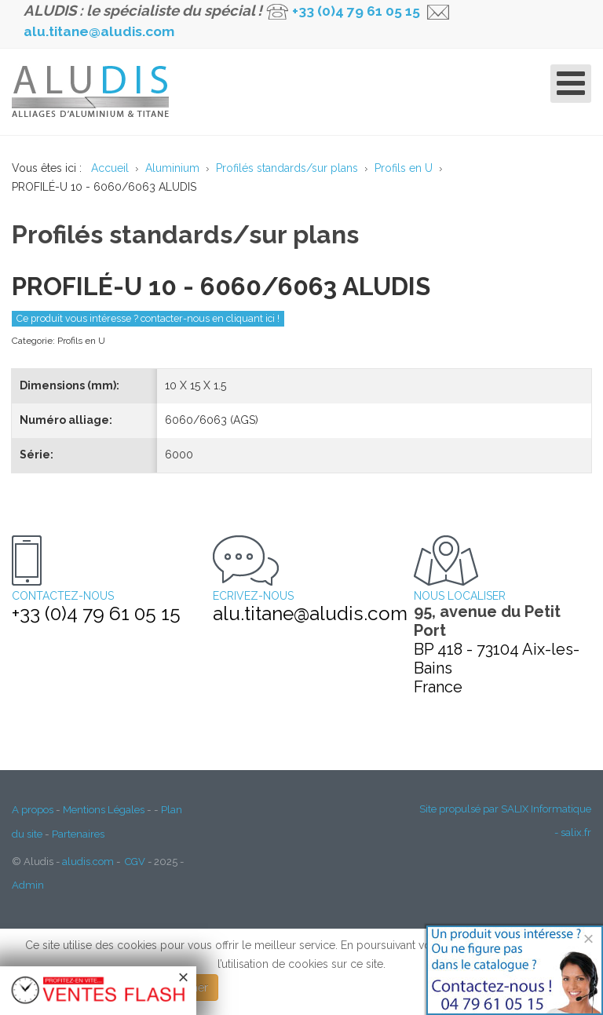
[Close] (588, 938)
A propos (32, 809)
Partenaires (78, 833)
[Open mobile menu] (570, 83)
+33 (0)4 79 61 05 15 (356, 11)
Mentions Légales (103, 809)
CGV (135, 861)
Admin (28, 885)
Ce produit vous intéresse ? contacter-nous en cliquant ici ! (148, 318)
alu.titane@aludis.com (99, 31)
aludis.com (88, 861)
